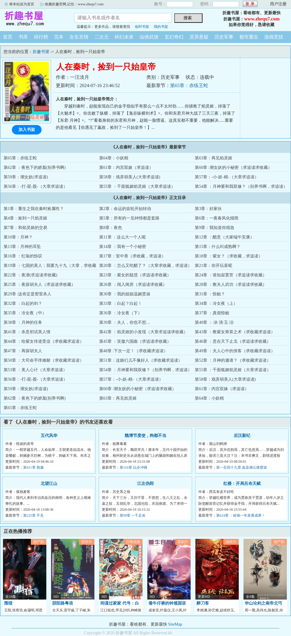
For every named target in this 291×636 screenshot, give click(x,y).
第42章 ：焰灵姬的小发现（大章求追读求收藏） (143, 332)
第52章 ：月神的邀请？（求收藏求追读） (233, 360)
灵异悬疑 (198, 36)
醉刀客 (203, 603)
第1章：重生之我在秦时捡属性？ (34, 208)
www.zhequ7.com (261, 18)
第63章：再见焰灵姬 (213, 158)
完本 (59, 36)
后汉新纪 (242, 435)
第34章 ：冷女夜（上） (216, 303)
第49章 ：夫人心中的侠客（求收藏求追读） (235, 351)
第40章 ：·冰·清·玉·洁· (214, 322)
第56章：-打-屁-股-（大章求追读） (35, 186)
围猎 (8, 603)
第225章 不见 (33, 515)
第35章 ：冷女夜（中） (25, 313)
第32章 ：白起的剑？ (23, 303)
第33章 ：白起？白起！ (120, 303)
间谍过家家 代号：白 (119, 603)
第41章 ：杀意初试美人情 (27, 332)
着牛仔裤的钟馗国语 (167, 603)
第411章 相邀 (33, 467)
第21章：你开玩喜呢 (213, 265)
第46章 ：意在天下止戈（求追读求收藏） (233, 341)
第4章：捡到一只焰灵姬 (25, 218)
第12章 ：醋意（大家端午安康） (224, 237)
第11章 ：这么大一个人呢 (122, 237)
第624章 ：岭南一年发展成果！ (240, 515)
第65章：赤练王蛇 (189, 85)
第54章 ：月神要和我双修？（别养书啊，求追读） (241, 186)
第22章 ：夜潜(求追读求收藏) (30, 275)
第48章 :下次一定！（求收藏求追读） (133, 351)
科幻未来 (124, 36)
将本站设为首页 (21, 4)
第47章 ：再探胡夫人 (23, 351)
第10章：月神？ (18, 237)
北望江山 (49, 483)
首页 (7, 36)
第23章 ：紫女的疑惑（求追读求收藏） (135, 275)
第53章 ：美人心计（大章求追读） (35, 370)
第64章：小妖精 (113, 158)
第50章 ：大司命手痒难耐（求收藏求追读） (44, 360)
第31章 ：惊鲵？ (210, 294)
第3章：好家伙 (208, 208)
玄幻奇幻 (174, 36)
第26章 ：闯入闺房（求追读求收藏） (133, 284)
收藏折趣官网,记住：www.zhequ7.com (74, 4)
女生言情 (78, 36)
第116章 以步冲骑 (133, 467)
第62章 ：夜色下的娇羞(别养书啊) (35, 167)
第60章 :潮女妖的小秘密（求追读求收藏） (233, 167)
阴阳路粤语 (62, 603)
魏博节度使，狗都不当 (145, 435)
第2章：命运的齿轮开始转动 (125, 208)
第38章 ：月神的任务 (23, 322)
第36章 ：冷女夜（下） (120, 313)
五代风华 (49, 435)
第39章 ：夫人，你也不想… (124, 322)
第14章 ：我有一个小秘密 (122, 246)
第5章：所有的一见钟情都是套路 (129, 218)
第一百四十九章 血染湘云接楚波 (241, 467)
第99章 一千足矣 (133, 515)
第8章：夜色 (110, 227)
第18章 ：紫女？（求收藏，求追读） (228, 256)
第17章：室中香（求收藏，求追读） (132, 256)
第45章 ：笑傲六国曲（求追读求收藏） (135, 341)
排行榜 (41, 36)
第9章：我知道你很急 (214, 227)
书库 (23, 36)
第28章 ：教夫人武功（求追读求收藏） (231, 284)
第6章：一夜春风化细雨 (216, 218)
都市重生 (248, 36)
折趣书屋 (32, 19)
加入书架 (26, 129)
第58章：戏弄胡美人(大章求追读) (129, 177)
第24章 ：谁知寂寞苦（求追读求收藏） (231, 275)
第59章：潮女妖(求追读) (26, 177)
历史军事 (223, 36)
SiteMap (175, 624)
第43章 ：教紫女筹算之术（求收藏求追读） (235, 332)
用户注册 (278, 4)
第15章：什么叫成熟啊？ (218, 246)
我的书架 (161, 27)
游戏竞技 (273, 36)
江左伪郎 (145, 483)
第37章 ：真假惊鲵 (212, 313)
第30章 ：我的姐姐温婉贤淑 (124, 294)
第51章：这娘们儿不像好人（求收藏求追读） (140, 360)
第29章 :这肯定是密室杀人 (27, 294)
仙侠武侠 (149, 36)
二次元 (101, 36)
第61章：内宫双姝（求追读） (126, 167)
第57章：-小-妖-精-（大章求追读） (227, 177)
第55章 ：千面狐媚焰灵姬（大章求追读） (137, 186)
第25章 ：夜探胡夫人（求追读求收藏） (39, 284)
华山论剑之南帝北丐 (263, 603)
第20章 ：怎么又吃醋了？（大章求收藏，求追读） (145, 265)
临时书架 (142, 27)
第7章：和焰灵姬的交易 (25, 227)
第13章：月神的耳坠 (22, 246)
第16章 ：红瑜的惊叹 (23, 256)
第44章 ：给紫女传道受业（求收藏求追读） (44, 341)
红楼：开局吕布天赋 (242, 483)
